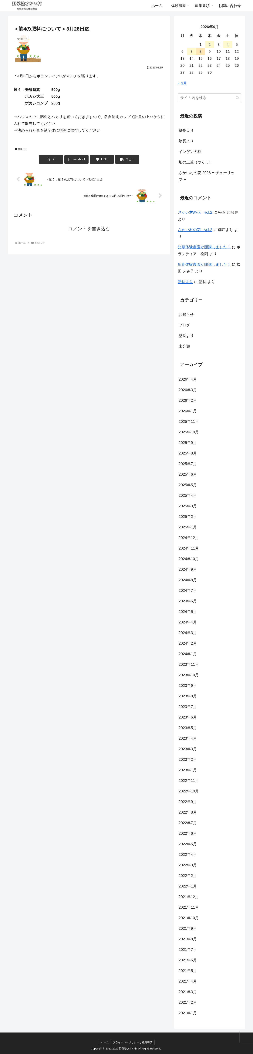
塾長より (186, 130)
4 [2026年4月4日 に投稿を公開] (228, 44)
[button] (127, 159)
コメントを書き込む (89, 228)
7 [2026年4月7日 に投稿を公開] (192, 51)
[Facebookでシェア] (76, 159)
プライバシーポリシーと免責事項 (132, 1042)
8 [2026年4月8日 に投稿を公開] (201, 51)
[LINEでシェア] (102, 159)
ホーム (105, 1042)
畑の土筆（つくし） (196, 162)
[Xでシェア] (51, 159)
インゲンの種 (190, 152)
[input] (209, 97)
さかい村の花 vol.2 (195, 212)
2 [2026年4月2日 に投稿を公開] (209, 44)
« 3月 (182, 83)
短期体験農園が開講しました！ (204, 247)
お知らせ (21, 149)
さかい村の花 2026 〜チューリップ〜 (206, 176)
